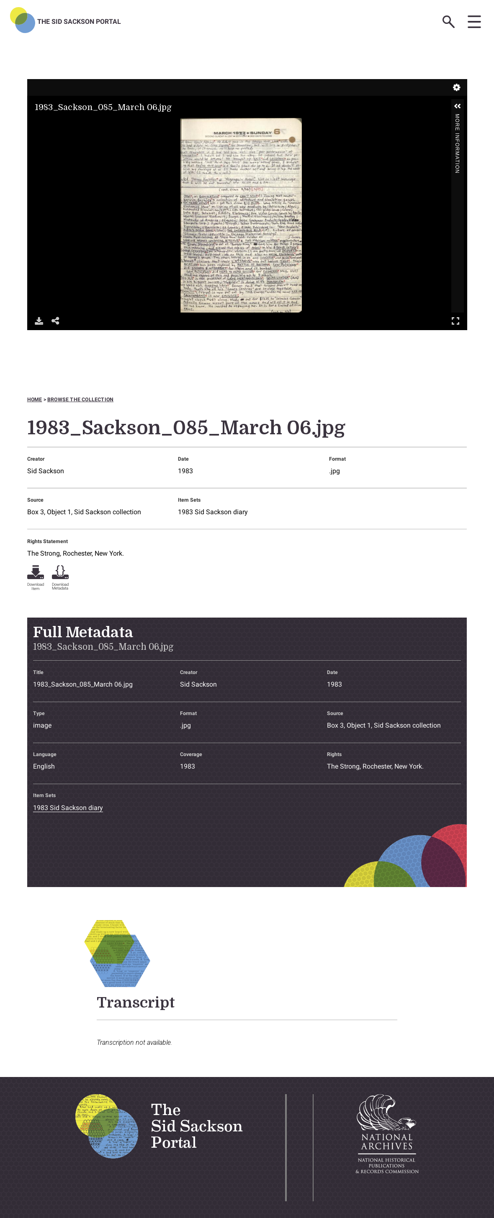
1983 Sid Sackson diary (213, 512)
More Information (457, 117)
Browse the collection (80, 400)
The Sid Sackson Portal (79, 22)
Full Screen (455, 320)
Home (34, 400)
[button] (457, 106)
